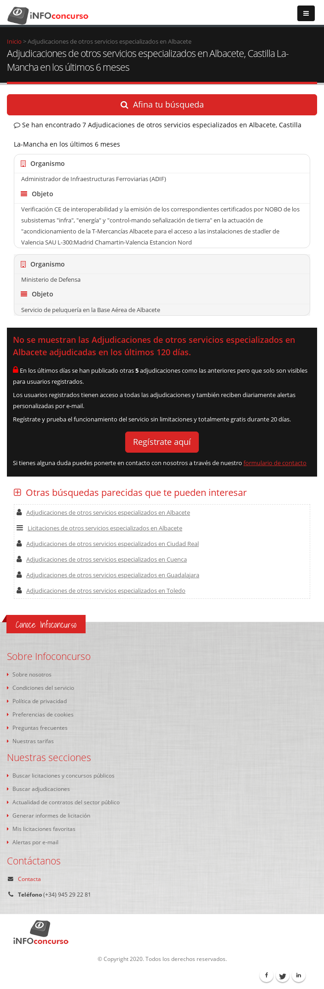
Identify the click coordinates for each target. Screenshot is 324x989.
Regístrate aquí (162, 441)
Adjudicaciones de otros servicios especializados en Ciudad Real (108, 544)
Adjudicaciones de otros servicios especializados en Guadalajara (108, 575)
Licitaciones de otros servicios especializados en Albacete (99, 528)
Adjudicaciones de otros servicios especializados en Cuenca (102, 559)
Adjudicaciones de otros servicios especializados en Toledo (101, 590)
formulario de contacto (275, 463)
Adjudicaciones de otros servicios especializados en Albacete (103, 512)
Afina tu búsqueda (162, 104)
